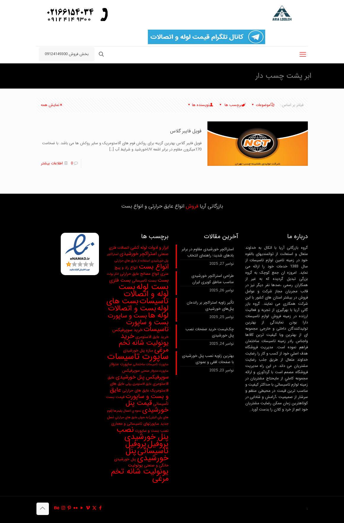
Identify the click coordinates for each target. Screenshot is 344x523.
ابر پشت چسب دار (50, 76)
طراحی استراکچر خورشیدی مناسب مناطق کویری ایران (212, 279)
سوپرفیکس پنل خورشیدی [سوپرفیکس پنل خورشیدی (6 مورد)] (142, 377)
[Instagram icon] (63, 508)
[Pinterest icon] (69, 508)
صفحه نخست (87, 76)
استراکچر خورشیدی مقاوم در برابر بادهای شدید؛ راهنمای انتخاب (208, 252)
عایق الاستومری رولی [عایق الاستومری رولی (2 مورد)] (138, 383)
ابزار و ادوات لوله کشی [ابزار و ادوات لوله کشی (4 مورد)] (149, 247)
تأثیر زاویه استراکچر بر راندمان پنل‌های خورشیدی (210, 305)
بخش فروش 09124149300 (67, 54)
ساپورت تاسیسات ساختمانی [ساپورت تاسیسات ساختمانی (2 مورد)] (151, 364)
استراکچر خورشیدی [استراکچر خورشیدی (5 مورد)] (138, 254)
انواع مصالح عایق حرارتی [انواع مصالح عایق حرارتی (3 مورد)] (139, 274)
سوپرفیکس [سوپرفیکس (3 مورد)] (131, 371)
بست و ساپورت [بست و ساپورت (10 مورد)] (127, 316)
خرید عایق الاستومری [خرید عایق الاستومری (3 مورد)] (152, 337)
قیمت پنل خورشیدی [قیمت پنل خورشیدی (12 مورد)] (147, 406)
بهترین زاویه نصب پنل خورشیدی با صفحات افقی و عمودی (208, 359)
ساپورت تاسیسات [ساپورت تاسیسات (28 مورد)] (138, 356)
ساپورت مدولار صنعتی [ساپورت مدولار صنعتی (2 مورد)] (155, 370)
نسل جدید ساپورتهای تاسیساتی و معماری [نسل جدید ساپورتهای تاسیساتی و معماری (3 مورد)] (138, 420)
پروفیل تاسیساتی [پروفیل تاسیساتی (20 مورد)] (147, 447)
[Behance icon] (57, 508)
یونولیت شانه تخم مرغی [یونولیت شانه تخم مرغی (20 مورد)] (140, 475)
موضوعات (262, 105)
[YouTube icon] (82, 508)
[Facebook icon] (100, 508)
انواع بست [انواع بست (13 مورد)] (154, 267)
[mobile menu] (303, 55)
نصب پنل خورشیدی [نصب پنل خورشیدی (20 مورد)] (142, 433)
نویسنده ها (200, 105)
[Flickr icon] (75, 508)
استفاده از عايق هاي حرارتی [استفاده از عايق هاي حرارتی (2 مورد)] (132, 260)
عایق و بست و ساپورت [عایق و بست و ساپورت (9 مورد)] (139, 393)
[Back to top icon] (42, 509)
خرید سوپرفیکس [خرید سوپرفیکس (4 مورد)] (127, 330)
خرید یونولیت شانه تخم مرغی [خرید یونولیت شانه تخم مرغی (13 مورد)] (144, 343)
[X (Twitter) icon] (94, 508)
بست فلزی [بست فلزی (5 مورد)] (120, 280)
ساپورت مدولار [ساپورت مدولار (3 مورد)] (120, 364)
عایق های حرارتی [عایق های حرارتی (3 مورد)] (135, 390)
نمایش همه (52, 105)
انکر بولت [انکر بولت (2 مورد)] (113, 274)
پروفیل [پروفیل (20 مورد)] (158, 444)
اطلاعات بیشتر (52, 163)
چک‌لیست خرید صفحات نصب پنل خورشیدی (209, 332)
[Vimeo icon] (88, 508)
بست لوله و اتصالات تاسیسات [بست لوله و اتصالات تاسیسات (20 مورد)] (144, 294)
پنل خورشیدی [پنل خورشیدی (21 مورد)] (147, 454)
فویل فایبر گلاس (185, 131)
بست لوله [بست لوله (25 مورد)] (152, 286)
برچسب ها (232, 105)
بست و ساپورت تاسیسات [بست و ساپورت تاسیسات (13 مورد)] (147, 326)
